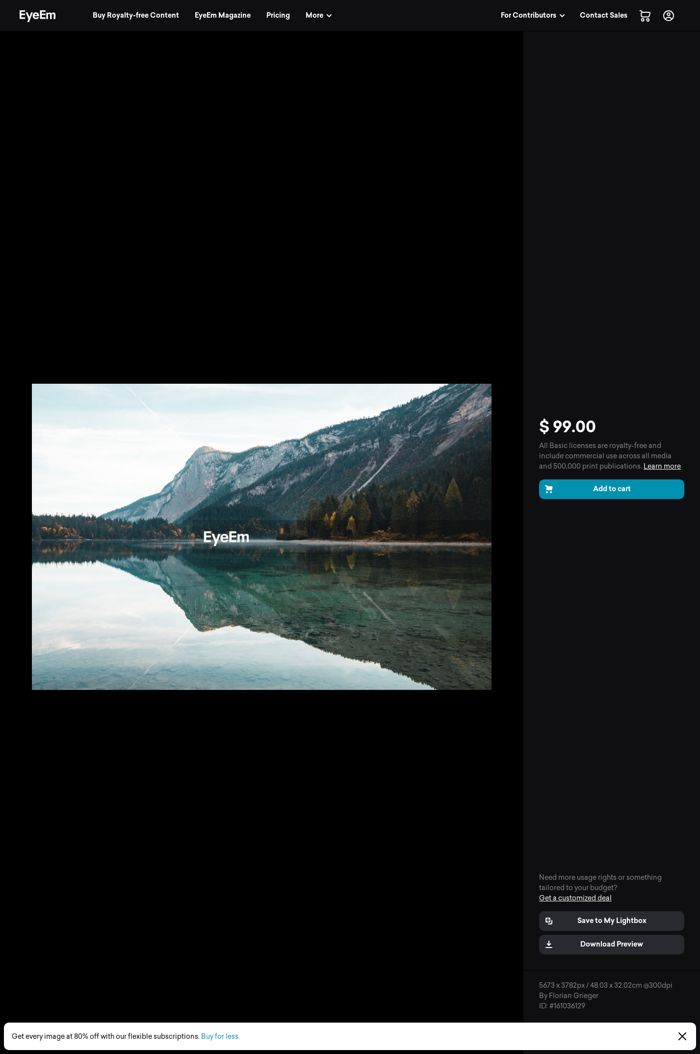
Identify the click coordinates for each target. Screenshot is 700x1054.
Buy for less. (220, 1036)
